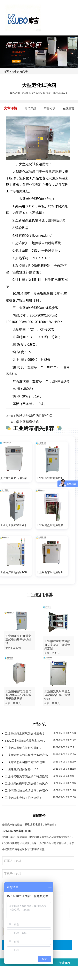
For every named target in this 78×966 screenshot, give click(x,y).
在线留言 (68, 108)
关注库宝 (64, 963)
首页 (6, 71)
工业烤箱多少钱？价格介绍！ (23, 797)
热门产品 (30, 108)
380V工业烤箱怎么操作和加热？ (25, 740)
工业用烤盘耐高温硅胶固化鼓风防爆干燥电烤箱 (52, 525)
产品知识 (49, 108)
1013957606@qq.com (16, 830)
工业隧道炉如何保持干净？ (22, 769)
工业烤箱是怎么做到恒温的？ (23, 747)
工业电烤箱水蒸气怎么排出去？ (25, 733)
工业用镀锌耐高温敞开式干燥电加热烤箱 (52, 478)
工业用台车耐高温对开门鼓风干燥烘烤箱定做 (52, 572)
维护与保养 (20, 71)
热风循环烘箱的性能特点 (34, 415)
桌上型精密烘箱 (27, 422)
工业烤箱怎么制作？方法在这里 (25, 762)
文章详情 (10, 108)
